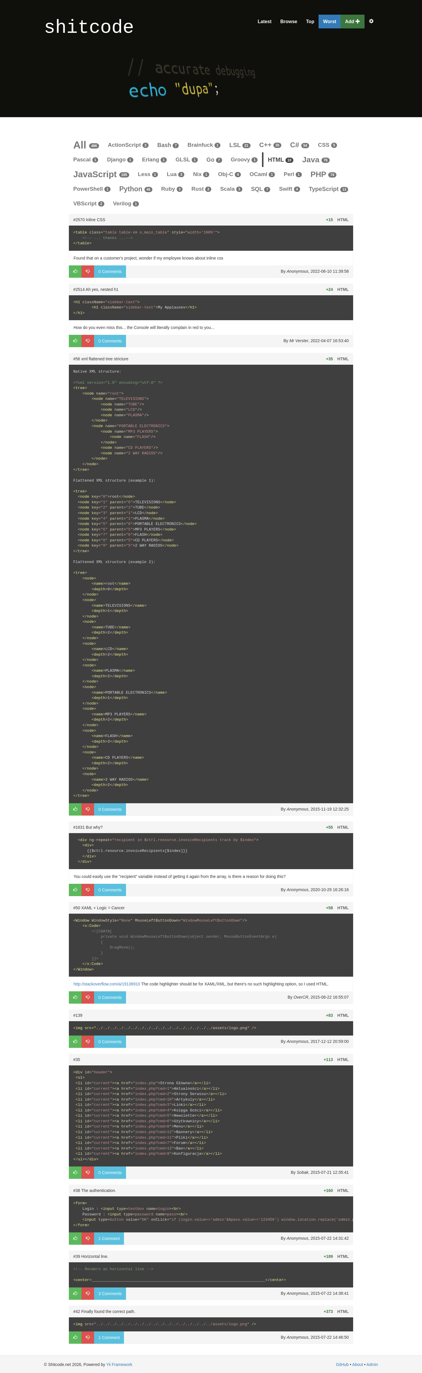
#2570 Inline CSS (89, 219)
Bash (168, 145)
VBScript (88, 203)
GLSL (187, 159)
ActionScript (128, 145)
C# (299, 145)
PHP (323, 174)
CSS (327, 145)
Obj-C (229, 174)
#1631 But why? (88, 827)
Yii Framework (119, 1364)
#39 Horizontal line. (90, 1256)
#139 (77, 1015)
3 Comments (110, 1293)
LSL (239, 144)
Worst (329, 21)
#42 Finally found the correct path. (104, 1311)
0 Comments (110, 271)
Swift (289, 189)
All (86, 145)
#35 (76, 1059)
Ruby (172, 189)
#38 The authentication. (94, 1190)
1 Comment (109, 1238)
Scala (231, 189)
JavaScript (101, 174)
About (357, 1364)
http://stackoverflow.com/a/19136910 (107, 984)
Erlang (154, 159)
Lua (175, 174)
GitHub (342, 1364)
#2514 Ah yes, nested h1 (95, 289)
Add (352, 21)
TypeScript (328, 189)
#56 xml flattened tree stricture (100, 359)
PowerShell (91, 189)
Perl (293, 174)
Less (148, 174)
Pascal (85, 159)
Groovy (244, 159)
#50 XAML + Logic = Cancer (99, 907)
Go (214, 159)
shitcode (89, 28)
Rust (201, 189)
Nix (201, 174)
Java (315, 159)
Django (120, 159)
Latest (264, 21)
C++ (270, 145)
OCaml (262, 174)
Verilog (126, 203)
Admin (372, 1364)
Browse (288, 21)
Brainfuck (204, 145)
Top (310, 21)
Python (135, 189)
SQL (260, 189)
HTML (280, 159)
